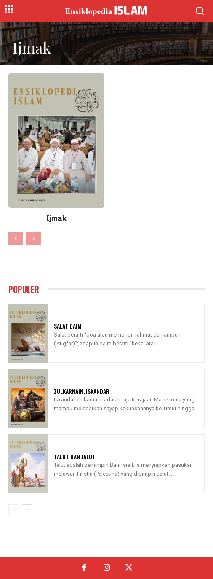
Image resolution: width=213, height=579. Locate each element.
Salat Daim (68, 325)
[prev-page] (15, 238)
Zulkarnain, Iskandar (81, 391)
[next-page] (27, 509)
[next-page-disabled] (33, 238)
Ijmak (56, 218)
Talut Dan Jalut (75, 456)
